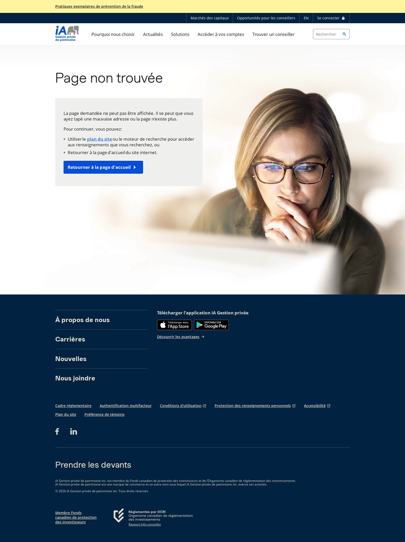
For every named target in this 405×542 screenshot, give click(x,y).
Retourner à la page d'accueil (99, 167)
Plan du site (65, 414)
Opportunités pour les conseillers (266, 17)
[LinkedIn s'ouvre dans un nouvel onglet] (73, 431)
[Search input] (331, 34)
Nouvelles (71, 359)
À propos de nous (82, 320)
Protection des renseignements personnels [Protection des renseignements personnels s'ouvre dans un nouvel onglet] (253, 405)
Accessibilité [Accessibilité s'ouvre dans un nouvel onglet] (315, 405)
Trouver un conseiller (273, 34)
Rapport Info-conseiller (145, 524)
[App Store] (174, 325)
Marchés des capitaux (210, 17)
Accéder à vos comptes (221, 34)
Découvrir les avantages (181, 336)
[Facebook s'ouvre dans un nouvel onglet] (58, 431)
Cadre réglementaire (73, 405)
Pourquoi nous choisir (113, 34)
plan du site (99, 139)
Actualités (153, 34)
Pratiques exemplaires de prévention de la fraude (99, 6)
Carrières (70, 339)
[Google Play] (211, 325)
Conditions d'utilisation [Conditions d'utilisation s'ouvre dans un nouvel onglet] (180, 405)
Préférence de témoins (104, 414)
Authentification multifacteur (126, 405)
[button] (344, 34)
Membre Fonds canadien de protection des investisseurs (76, 517)
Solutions (180, 34)
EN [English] (306, 17)
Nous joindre (75, 378)
